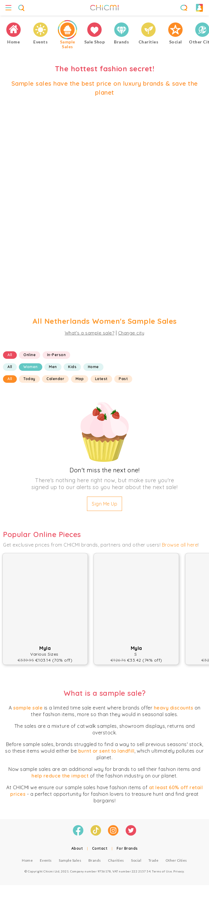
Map (80, 378)
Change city (131, 333)
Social (136, 860)
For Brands (127, 848)
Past (123, 378)
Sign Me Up (104, 504)
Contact (100, 848)
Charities (116, 860)
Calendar (55, 378)
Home (93, 366)
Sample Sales (70, 860)
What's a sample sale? (90, 333)
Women (30, 366)
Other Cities (176, 860)
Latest (101, 378)
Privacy (178, 871)
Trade (153, 860)
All (9, 355)
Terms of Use (162, 871)
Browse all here (180, 545)
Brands (94, 860)
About (77, 848)
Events (46, 860)
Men (53, 366)
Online (29, 355)
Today (29, 378)
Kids (72, 366)
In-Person (56, 355)
